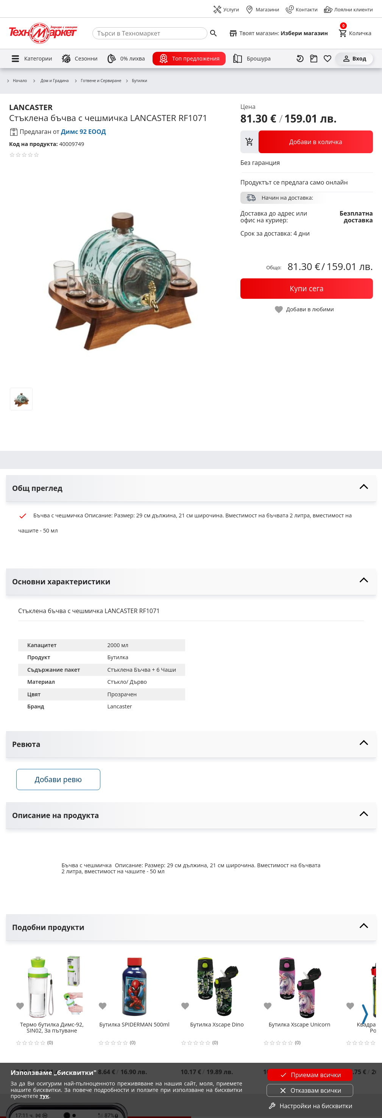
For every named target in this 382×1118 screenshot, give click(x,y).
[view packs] (306, 141)
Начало (16, 81)
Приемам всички (310, 1074)
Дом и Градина (50, 80)
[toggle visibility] (191, 488)
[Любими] (327, 59)
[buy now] (306, 288)
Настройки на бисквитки (309, 1105)
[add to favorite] (25, 1007)
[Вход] (354, 59)
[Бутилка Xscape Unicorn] (299, 985)
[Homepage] (43, 33)
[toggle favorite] (304, 309)
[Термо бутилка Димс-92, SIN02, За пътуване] (51, 985)
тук (44, 1095)
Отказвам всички (309, 1090)
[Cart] (355, 33)
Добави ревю (60, 780)
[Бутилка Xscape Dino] (217, 985)
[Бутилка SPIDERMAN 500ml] (134, 985)
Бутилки (136, 81)
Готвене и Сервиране (98, 81)
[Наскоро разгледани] (300, 59)
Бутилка (117, 657)
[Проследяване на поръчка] (314, 59)
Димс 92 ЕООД (83, 131)
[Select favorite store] (278, 33)
